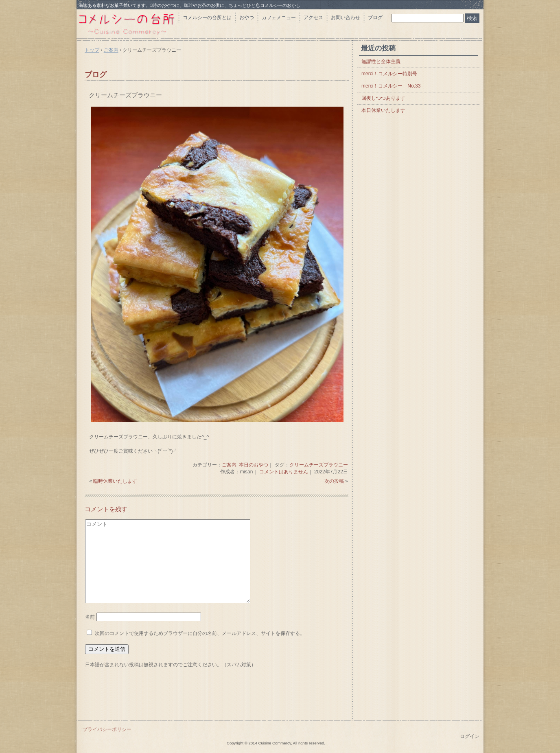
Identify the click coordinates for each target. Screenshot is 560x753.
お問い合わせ (345, 17)
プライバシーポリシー (107, 729)
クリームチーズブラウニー (125, 95)
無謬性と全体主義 (380, 61)
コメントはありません (283, 472)
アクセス (313, 17)
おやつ (246, 17)
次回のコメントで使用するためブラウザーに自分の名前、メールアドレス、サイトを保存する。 (200, 633)
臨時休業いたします (115, 481)
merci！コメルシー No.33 (390, 86)
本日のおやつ (253, 465)
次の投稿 (334, 481)
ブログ (375, 17)
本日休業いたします (383, 110)
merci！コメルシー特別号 (389, 74)
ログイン (469, 736)
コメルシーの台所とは (207, 17)
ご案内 (229, 465)
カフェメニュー (279, 17)
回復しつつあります (383, 98)
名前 (90, 617)
